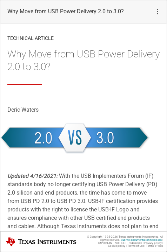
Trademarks (134, 243)
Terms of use (135, 245)
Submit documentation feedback (141, 239)
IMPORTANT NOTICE (111, 243)
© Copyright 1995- (102, 236)
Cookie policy (116, 245)
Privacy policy (153, 243)
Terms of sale (154, 245)
